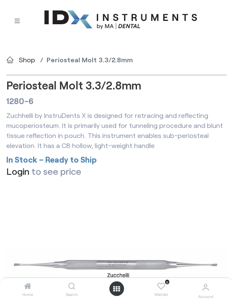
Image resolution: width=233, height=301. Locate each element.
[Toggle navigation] (17, 20)
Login (17, 171)
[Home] (27, 286)
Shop (27, 60)
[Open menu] (116, 289)
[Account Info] (206, 287)
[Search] (72, 286)
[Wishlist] (161, 286)
